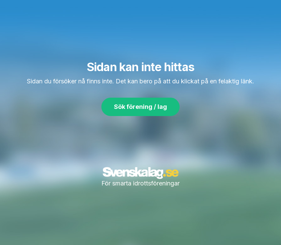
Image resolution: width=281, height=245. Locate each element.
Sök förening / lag (140, 106)
